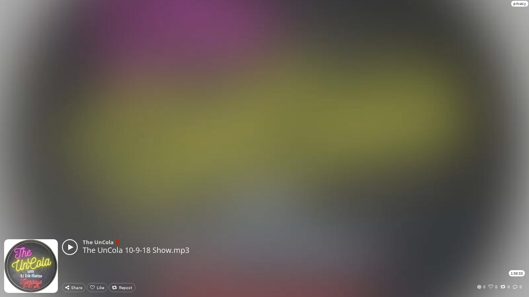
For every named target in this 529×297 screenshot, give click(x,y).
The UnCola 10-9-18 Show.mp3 (136, 250)
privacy (519, 3)
